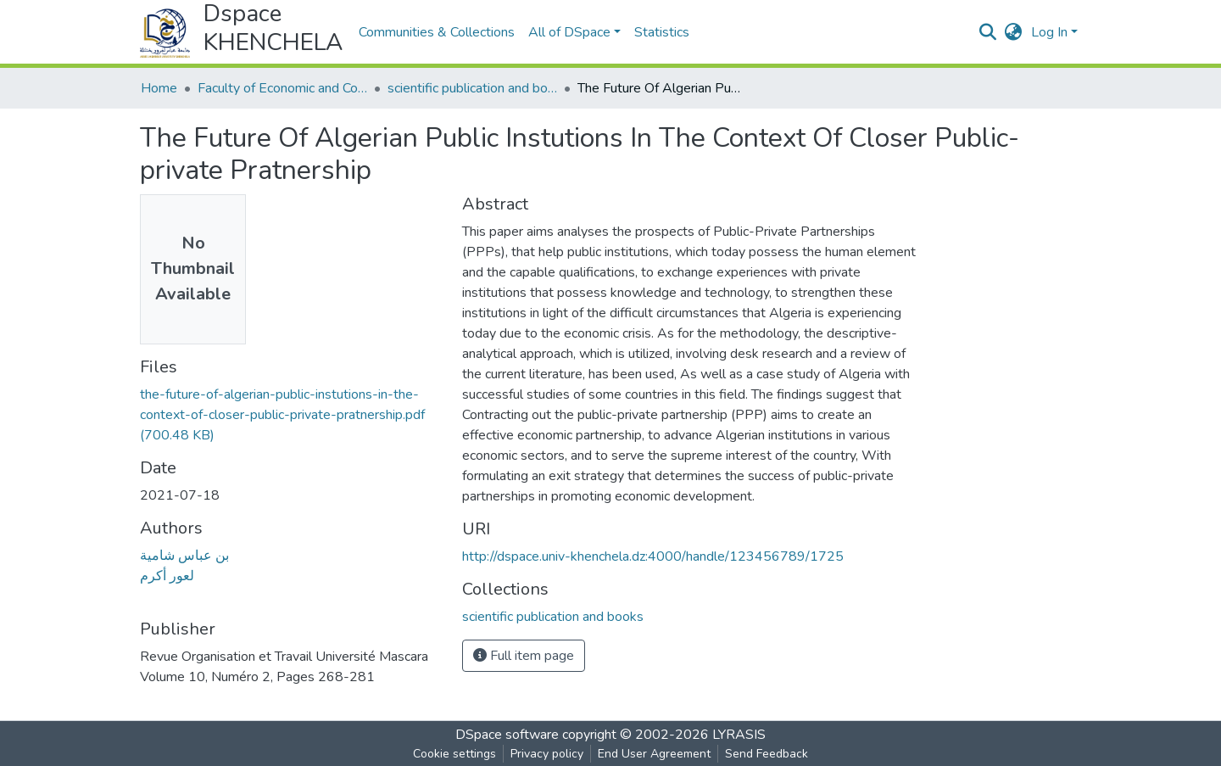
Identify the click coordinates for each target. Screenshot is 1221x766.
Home (159, 88)
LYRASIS (739, 734)
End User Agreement (654, 754)
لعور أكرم (167, 576)
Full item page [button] (523, 655)
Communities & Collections (437, 32)
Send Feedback (766, 754)
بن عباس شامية (184, 555)
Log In (1049, 32)
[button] (1014, 32)
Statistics (661, 32)
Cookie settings (454, 754)
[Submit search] (988, 32)
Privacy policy (546, 754)
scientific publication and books (472, 88)
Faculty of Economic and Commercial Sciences (282, 88)
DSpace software (507, 734)
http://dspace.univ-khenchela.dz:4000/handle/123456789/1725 (653, 556)
